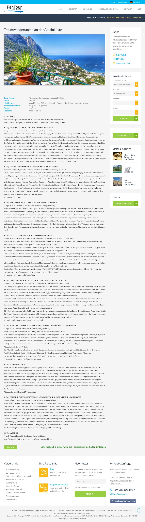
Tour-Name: (9, 98)
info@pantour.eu (123, 63)
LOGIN (113, 2)
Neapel (52, 103)
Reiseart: (8, 110)
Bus (52, 469)
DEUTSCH (135, 2)
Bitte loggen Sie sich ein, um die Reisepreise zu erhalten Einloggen (73, 446)
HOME (88, 18)
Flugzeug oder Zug (59, 484)
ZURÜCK (10, 447)
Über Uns (87, 9)
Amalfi (32, 103)
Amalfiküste (42, 103)
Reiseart (116, 89)
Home (61, 9)
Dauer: (7, 108)
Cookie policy (11, 499)
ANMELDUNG (122, 2)
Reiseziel (116, 99)
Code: (6, 100)
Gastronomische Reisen (15, 493)
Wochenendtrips (12, 469)
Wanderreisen (99, 18)
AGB (139, 9)
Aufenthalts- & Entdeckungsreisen (20, 476)
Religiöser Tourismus (14, 489)
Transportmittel (120, 80)
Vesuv (85, 103)
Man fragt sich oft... (108, 9)
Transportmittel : (12, 105)
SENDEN (90, 494)
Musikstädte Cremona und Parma (130, 157)
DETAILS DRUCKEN (123, 203)
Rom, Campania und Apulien (129, 182)
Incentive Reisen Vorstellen (128, 170)
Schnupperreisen (13, 473)
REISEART (73, 9)
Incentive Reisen (12, 486)
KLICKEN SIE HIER (123, 135)
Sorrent (77, 103)
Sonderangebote (12, 496)
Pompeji (59, 103)
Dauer (115, 108)
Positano (69, 103)
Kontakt (127, 9)
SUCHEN (123, 118)
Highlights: (9, 103)
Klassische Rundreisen (15, 479)
